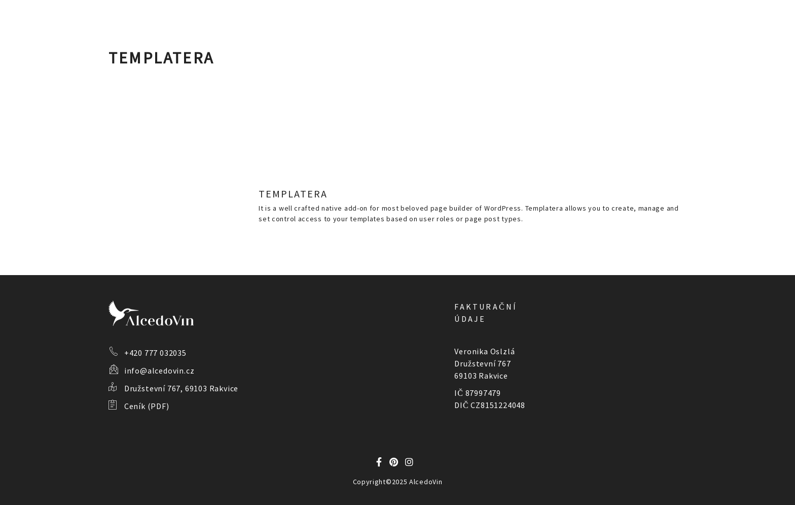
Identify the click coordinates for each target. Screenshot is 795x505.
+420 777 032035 (155, 353)
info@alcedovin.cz (159, 370)
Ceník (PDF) (146, 406)
